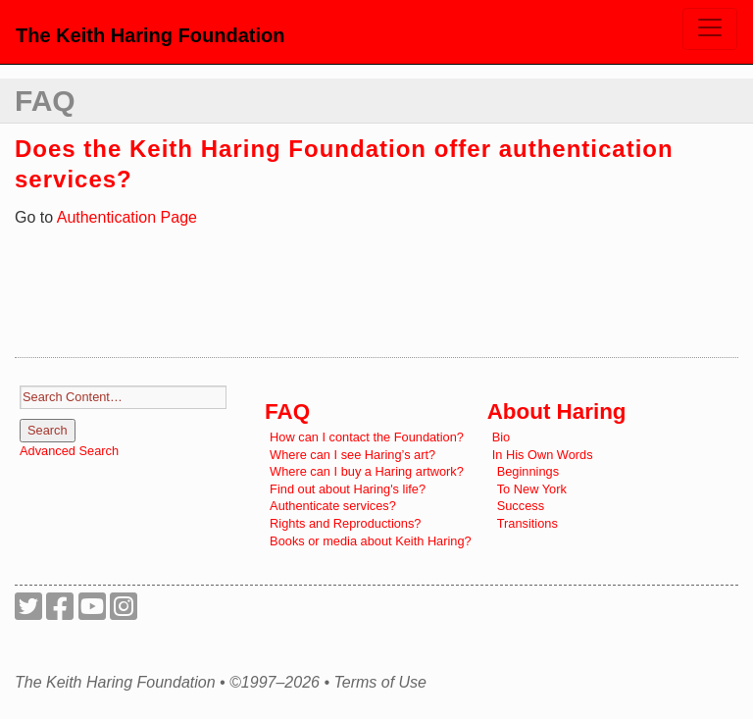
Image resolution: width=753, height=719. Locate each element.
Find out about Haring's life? (348, 489)
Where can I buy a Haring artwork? (367, 471)
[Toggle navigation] (709, 29)
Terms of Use (380, 683)
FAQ (45, 100)
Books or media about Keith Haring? (371, 541)
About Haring (557, 411)
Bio (501, 437)
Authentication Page (127, 217)
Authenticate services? (333, 505)
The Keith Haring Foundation (150, 35)
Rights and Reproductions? (345, 523)
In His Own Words (542, 454)
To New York (532, 489)
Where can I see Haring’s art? (352, 454)
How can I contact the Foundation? (367, 437)
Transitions (527, 523)
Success (520, 505)
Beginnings (528, 471)
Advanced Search (69, 450)
